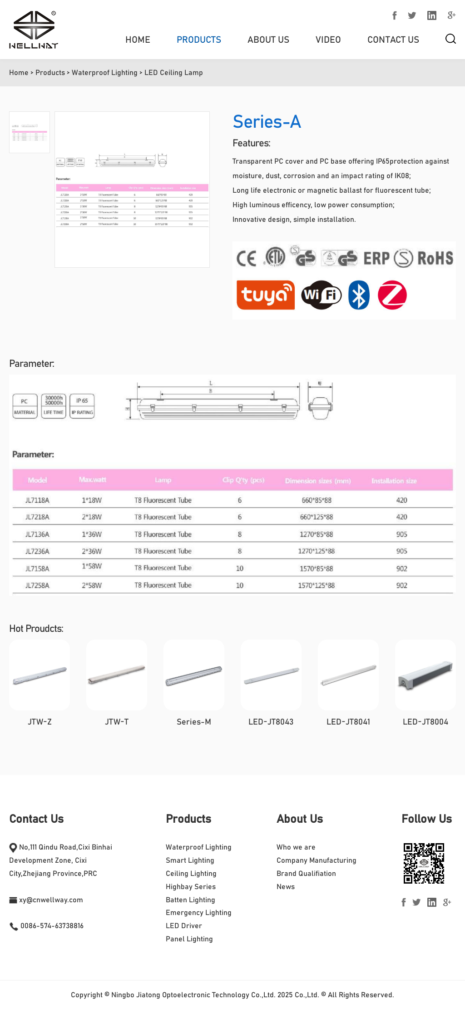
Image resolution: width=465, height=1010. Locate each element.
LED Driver (184, 926)
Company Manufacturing (316, 860)
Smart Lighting (190, 860)
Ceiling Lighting (191, 873)
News (286, 886)
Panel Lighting (189, 939)
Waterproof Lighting (105, 72)
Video (328, 40)
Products (199, 40)
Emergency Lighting (199, 912)
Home (137, 40)
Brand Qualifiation (306, 873)
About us (268, 40)
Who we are (296, 847)
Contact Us (393, 40)
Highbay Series (191, 886)
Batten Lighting (190, 900)
